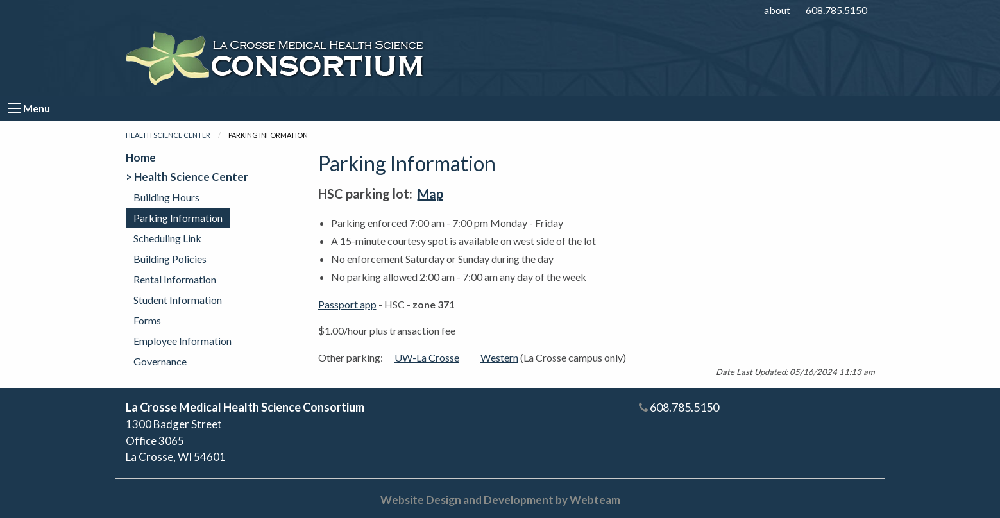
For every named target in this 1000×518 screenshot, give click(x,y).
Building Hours (166, 197)
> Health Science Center (187, 176)
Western (499, 357)
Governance (160, 361)
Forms (147, 320)
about (777, 10)
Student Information (177, 300)
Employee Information (182, 341)
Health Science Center (168, 135)
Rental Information (174, 279)
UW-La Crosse (426, 357)
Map (430, 193)
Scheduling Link (167, 238)
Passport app (347, 304)
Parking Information (178, 218)
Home (141, 157)
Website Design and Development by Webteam (500, 499)
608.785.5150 (836, 10)
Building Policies (170, 259)
